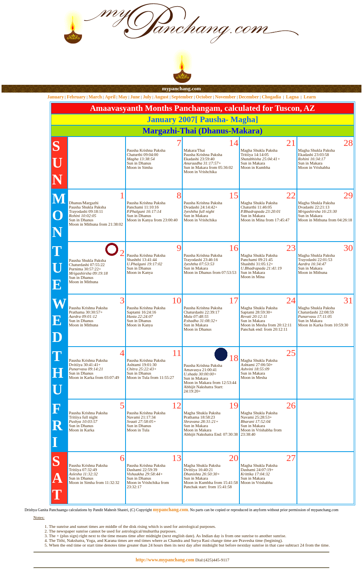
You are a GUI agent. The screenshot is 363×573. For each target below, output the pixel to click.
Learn (310, 97)
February (76, 97)
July (147, 97)
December (249, 97)
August (161, 97)
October (204, 97)
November (225, 97)
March (95, 97)
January (55, 97)
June (135, 97)
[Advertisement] (26, 43)
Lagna (292, 97)
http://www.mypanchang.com (165, 559)
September (182, 97)
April (110, 97)
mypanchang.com (181, 88)
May (122, 97)
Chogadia (271, 97)
